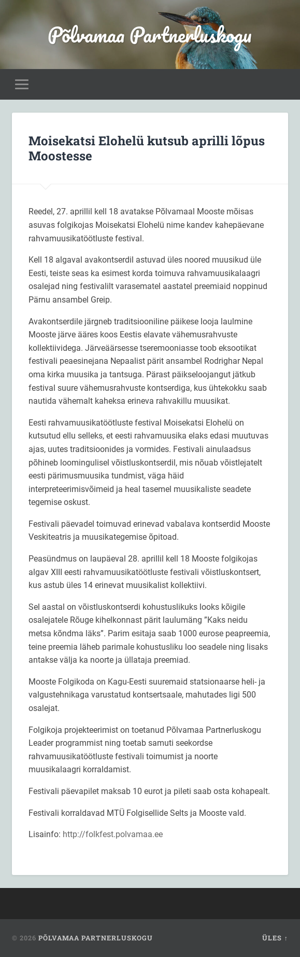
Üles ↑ (275, 938)
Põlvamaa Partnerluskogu (150, 34)
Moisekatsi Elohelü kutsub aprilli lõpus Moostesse (146, 148)
